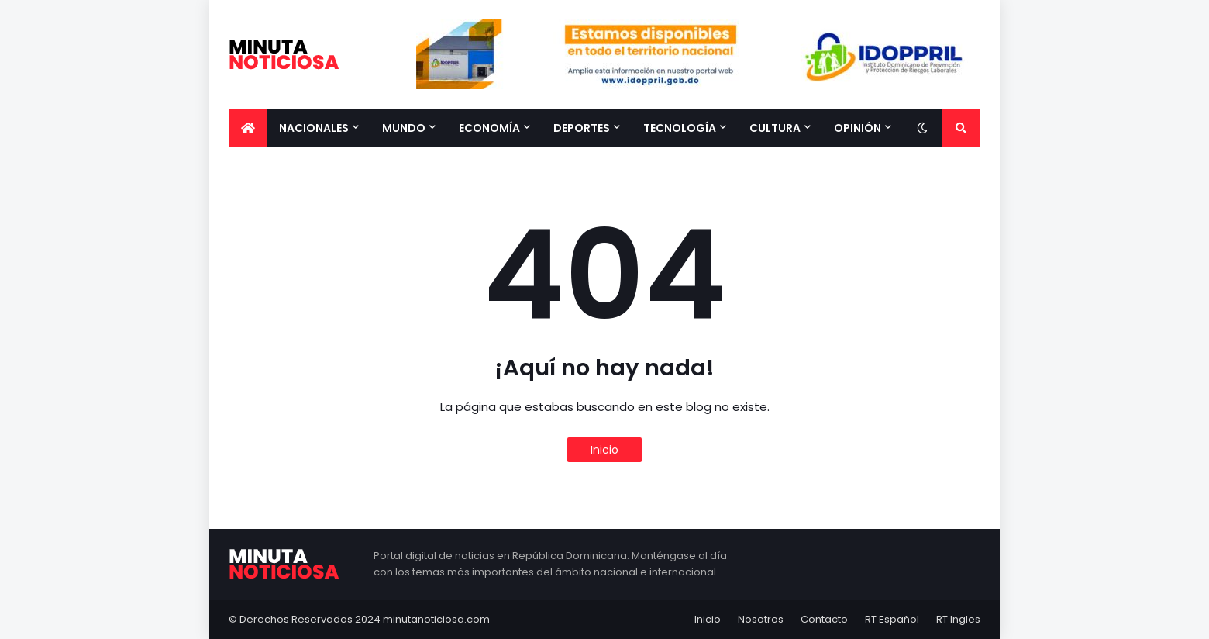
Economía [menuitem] (489, 128)
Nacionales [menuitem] (314, 128)
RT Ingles (958, 619)
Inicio (604, 450)
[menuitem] (248, 128)
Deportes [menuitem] (581, 128)
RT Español (892, 619)
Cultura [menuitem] (775, 128)
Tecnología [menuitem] (679, 128)
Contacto (824, 619)
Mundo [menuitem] (403, 128)
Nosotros (761, 619)
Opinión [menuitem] (857, 128)
